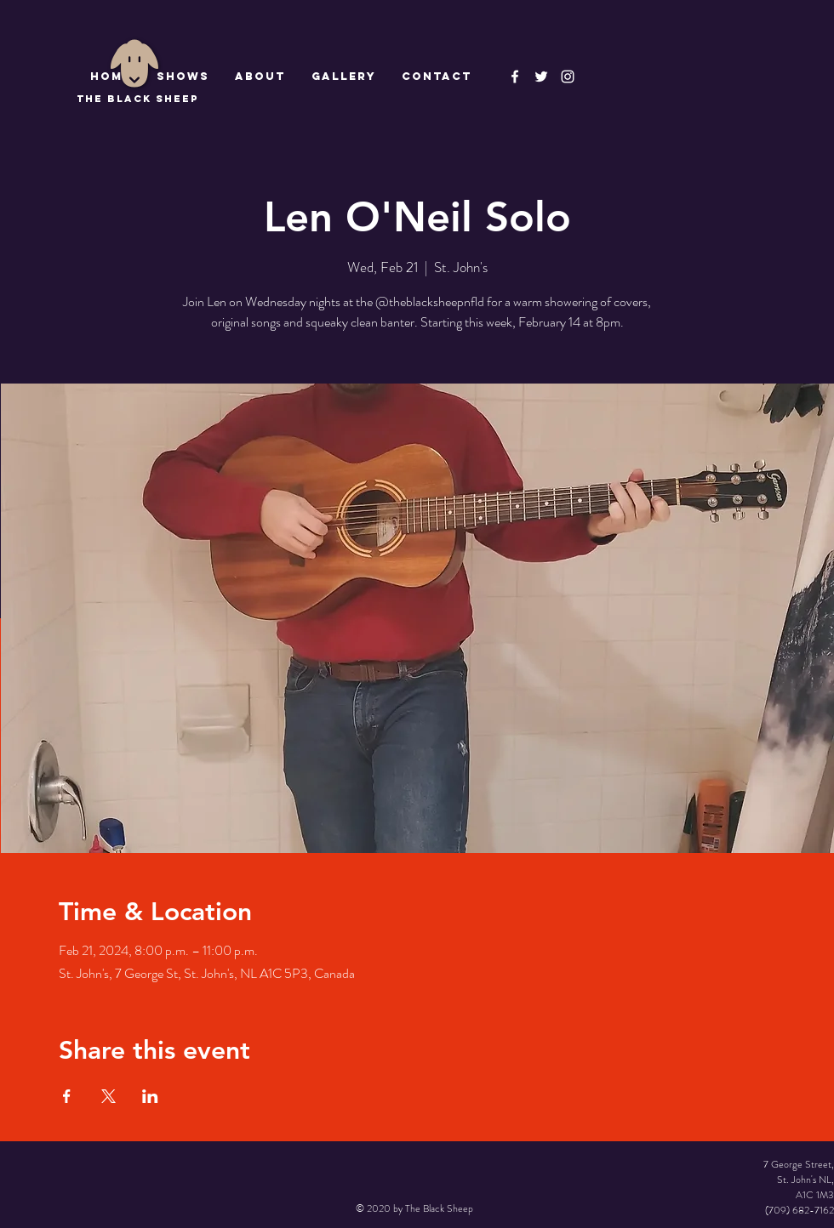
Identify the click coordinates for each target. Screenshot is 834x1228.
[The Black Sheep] (541, 76)
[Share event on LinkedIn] (150, 1096)
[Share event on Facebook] (67, 1096)
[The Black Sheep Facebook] (514, 76)
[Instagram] (567, 76)
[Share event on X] (108, 1096)
